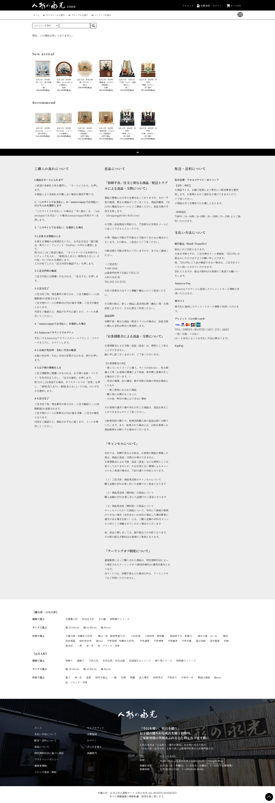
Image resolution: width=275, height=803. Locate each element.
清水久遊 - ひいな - (208, 636)
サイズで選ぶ (39, 627)
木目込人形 (88, 619)
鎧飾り (80, 660)
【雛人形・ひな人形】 (45, 612)
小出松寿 (135, 636)
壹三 (67, 677)
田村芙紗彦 (85, 641)
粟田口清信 (204, 677)
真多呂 (69, 645)
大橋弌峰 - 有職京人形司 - (79, 636)
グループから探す (77, 15)
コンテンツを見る (100, 15)
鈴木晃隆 (70, 641)
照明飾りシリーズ (119, 619)
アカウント (188, 5)
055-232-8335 (168, 756)
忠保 (123, 677)
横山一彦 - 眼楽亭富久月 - (112, 636)
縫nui (99, 641)
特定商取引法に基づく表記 (49, 753)
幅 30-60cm (72, 627)
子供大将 (93, 660)
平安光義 (187, 641)
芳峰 (226, 641)
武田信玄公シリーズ (140, 660)
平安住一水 (187, 677)
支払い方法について (45, 734)
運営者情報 (40, 765)
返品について (41, 746)
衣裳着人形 (71, 619)
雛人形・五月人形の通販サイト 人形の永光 (123, 793)
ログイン (217, 5)
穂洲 (225, 636)
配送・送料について (45, 740)
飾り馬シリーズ (163, 660)
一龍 (114, 677)
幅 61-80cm (90, 627)
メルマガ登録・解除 (45, 772)
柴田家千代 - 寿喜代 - (181, 636)
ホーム (36, 15)
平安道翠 (144, 641)
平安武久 (172, 677)
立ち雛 (102, 619)
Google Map (215, 761)
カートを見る (94, 746)
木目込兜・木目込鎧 (114, 660)
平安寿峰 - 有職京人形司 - (121, 641)
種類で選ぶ (38, 619)
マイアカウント (95, 728)
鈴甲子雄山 (101, 677)
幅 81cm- (106, 627)
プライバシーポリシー (46, 759)
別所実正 (158, 677)
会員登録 (203, 5)
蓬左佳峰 (201, 641)
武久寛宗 (144, 677)
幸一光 (89, 645)
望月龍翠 (215, 641)
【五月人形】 (40, 653)
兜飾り (69, 660)
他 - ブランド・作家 (109, 645)
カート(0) (233, 5)
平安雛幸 (172, 641)
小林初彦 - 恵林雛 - (155, 636)
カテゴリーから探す (53, 15)
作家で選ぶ (38, 636)
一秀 (79, 645)
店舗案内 (92, 753)
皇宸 (88, 677)
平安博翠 (158, 641)
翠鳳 (132, 677)
